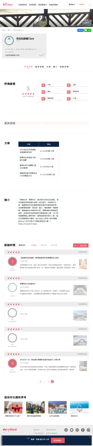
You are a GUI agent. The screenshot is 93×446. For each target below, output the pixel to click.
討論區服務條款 (39, 433)
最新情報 (39, 66)
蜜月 (9, 30)
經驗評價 (64, 66)
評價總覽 (28, 66)
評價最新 (34, 245)
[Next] (52, 381)
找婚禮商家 (22, 4)
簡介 (55, 66)
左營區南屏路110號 (12, 55)
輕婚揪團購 (53, 4)
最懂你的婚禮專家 (52, 433)
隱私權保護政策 (51, 430)
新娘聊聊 (32, 4)
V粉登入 (82, 4)
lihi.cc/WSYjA (9, 52)
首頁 (3, 30)
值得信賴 (54, 245)
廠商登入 (72, 4)
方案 (48, 66)
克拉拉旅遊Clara (18, 30)
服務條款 (36, 430)
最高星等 (44, 245)
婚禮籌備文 (42, 4)
